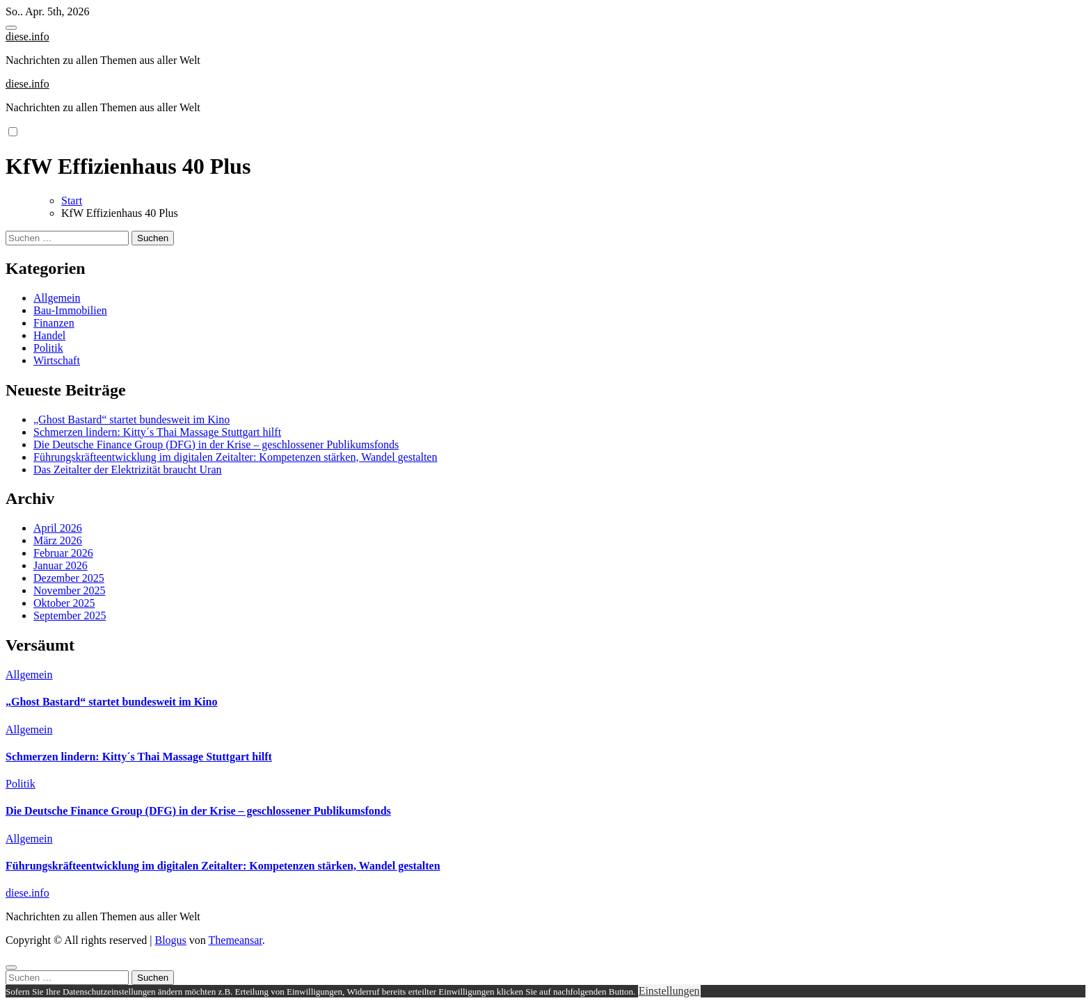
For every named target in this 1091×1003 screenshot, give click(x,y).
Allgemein (57, 298)
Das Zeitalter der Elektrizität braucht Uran (127, 469)
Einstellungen (669, 991)
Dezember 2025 (68, 578)
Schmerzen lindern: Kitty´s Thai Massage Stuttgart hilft (157, 432)
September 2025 (69, 615)
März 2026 (57, 540)
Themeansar (235, 940)
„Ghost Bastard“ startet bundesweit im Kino (131, 419)
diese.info (27, 36)
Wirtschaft (56, 360)
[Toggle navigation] (11, 28)
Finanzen (53, 323)
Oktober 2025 (64, 603)
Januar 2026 (60, 565)
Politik (48, 348)
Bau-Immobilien (70, 310)
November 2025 (69, 590)
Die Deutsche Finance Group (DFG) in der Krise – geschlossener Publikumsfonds (216, 444)
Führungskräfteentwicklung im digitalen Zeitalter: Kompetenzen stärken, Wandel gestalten (235, 457)
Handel (49, 335)
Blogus (170, 940)
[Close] (11, 967)
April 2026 (57, 528)
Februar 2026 (63, 553)
